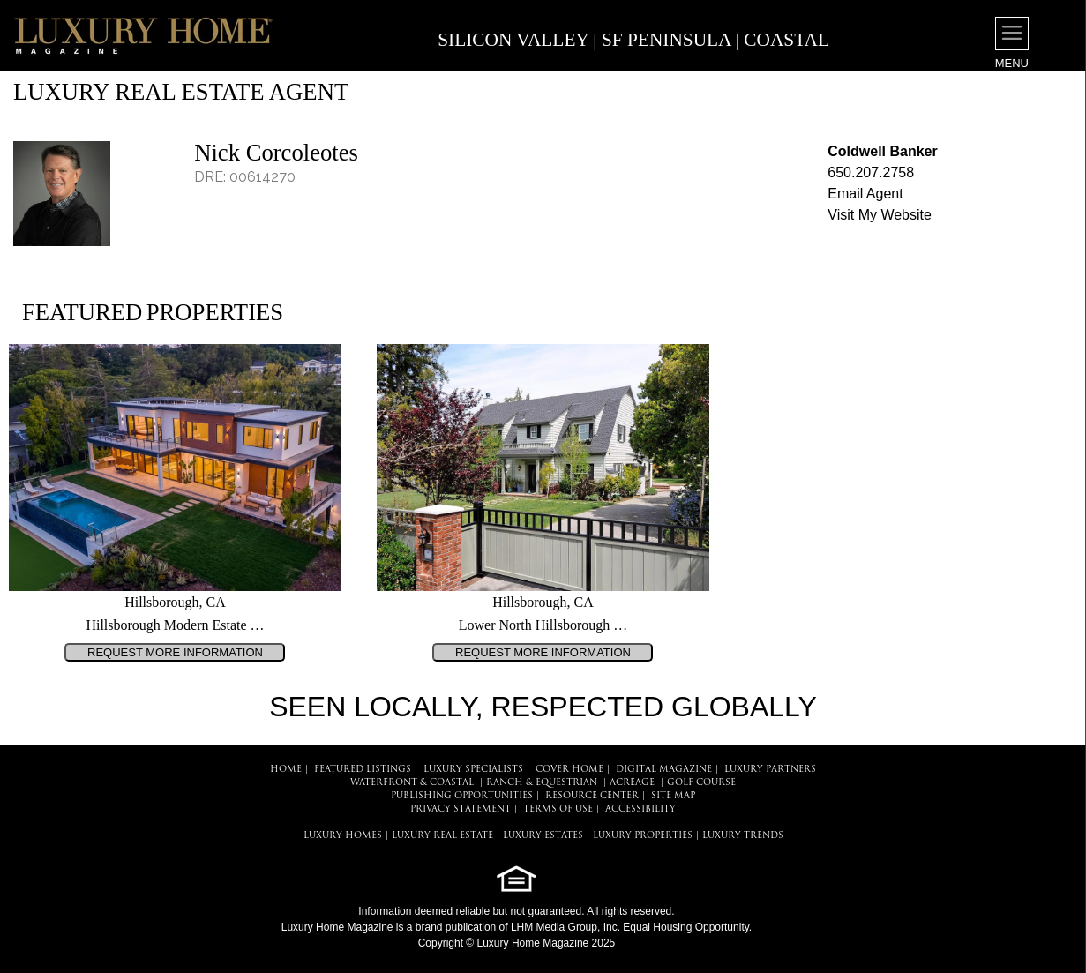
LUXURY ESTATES (543, 836)
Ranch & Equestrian (541, 783)
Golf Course (701, 783)
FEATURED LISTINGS (362, 770)
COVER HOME (569, 770)
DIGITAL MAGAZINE (664, 770)
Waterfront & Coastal (412, 783)
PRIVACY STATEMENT (460, 809)
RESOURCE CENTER (592, 796)
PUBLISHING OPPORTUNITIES (462, 796)
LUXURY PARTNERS (770, 770)
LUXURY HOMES (342, 836)
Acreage (632, 783)
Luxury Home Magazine (337, 927)
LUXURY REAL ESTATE (442, 836)
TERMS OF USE (558, 809)
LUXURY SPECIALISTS (473, 770)
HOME (286, 770)
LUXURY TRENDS (742, 836)
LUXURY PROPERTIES (643, 836)
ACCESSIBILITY (640, 809)
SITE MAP (673, 796)
